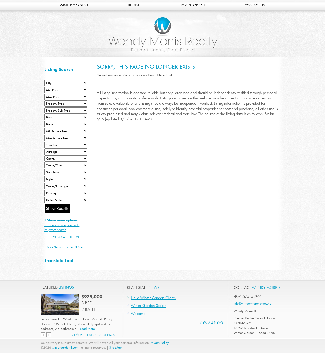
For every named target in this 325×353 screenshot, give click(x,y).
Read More (87, 328)
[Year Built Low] (65, 145)
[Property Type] (65, 103)
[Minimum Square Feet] (65, 131)
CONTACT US (255, 5)
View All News (211, 322)
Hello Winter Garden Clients (153, 297)
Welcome (138, 313)
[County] (65, 158)
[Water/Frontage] (65, 186)
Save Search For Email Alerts (66, 247)
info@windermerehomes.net (253, 303)
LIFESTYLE (134, 5)
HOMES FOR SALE (192, 5)
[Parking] (65, 193)
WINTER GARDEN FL (75, 5)
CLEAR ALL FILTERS (66, 237)
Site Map (115, 347)
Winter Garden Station (148, 305)
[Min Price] (65, 90)
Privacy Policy (159, 342)
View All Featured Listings (93, 334)
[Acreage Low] (65, 151)
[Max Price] (65, 97)
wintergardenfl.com (65, 347)
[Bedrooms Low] (65, 117)
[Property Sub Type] (65, 110)
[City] (65, 83)
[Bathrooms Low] (65, 124)
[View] (65, 165)
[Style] (65, 179)
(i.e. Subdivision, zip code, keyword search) (62, 225)
